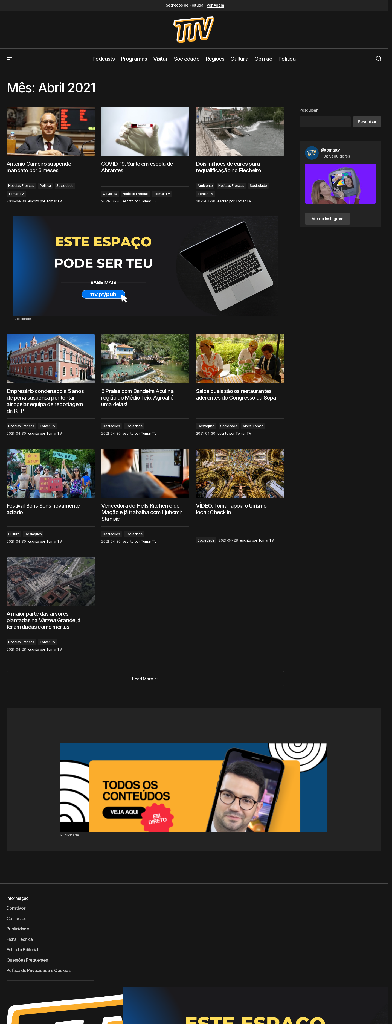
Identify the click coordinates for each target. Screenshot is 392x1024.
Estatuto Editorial (22, 949)
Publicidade (18, 929)
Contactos (16, 918)
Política (45, 186)
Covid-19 (110, 194)
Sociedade (65, 186)
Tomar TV (16, 194)
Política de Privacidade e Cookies (38, 970)
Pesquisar (308, 110)
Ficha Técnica (20, 939)
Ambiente (205, 186)
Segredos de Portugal (185, 5)
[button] (9, 59)
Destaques (111, 426)
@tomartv (330, 150)
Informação (18, 898)
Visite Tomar (253, 426)
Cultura (13, 534)
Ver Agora (215, 5)
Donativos (16, 908)
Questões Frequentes (27, 960)
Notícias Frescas (21, 186)
